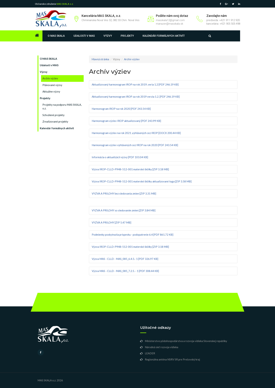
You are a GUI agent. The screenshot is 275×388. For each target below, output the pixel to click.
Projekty (127, 35)
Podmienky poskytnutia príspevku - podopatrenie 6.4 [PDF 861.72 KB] (132, 234)
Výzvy (107, 35)
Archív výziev (50, 78)
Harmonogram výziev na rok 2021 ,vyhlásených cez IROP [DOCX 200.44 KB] (136, 132)
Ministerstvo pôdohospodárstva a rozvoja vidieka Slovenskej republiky (186, 341)
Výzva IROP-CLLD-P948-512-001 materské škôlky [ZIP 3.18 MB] (130, 169)
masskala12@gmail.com (170, 20)
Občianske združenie (54, 4)
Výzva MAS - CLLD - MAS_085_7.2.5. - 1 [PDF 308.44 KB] (125, 270)
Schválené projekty (53, 115)
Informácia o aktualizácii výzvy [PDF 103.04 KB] (120, 157)
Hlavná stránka (100, 59)
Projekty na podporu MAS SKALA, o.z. (62, 106)
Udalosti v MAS (84, 35)
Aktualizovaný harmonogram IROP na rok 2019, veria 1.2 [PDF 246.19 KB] (135, 84)
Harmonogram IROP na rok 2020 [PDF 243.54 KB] (121, 108)
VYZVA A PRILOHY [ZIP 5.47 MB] (111, 222)
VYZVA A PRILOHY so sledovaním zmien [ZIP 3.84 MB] (123, 210)
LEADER (150, 353)
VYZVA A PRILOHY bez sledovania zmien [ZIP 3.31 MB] (124, 193)
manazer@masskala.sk (169, 23)
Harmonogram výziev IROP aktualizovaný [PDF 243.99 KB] (126, 120)
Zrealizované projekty (55, 121)
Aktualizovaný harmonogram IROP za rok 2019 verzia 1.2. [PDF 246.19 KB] (136, 96)
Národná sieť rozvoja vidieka (161, 347)
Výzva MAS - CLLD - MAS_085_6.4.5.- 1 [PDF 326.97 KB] (125, 258)
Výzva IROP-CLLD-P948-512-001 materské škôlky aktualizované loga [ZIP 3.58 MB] (142, 181)
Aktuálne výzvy (51, 91)
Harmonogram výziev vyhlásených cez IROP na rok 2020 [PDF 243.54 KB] (135, 145)
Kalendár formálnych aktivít (164, 35)
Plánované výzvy (52, 85)
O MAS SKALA (56, 35)
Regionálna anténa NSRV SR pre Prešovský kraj (172, 359)
